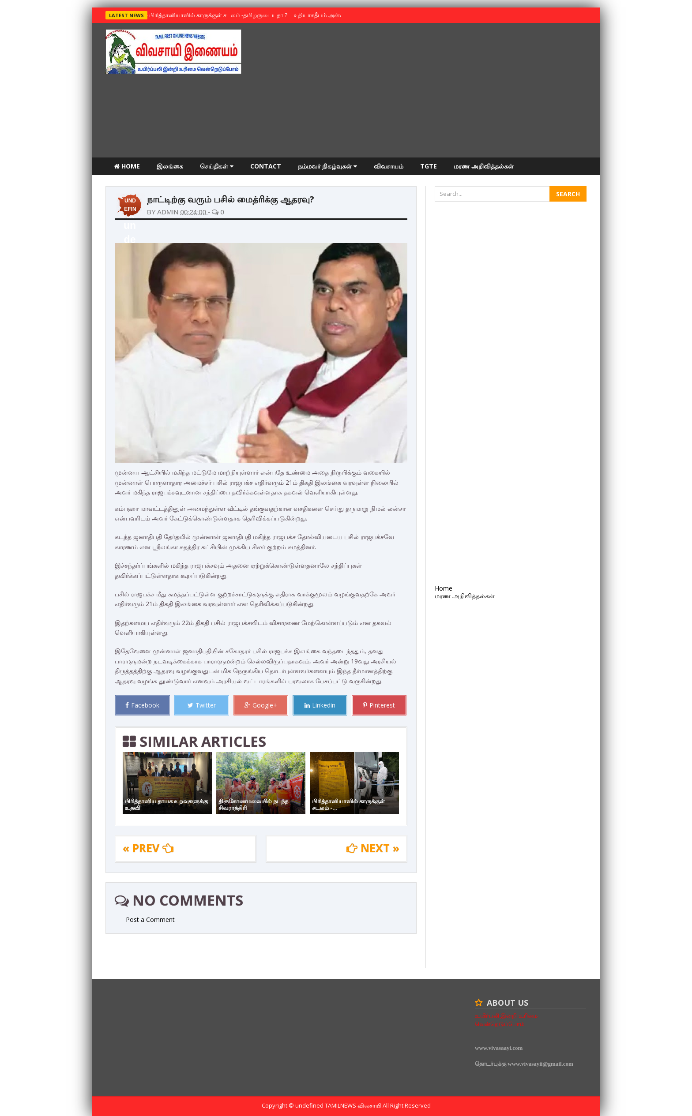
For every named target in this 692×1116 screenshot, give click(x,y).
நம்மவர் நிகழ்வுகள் (327, 166)
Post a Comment (150, 919)
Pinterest (379, 705)
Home (127, 166)
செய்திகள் (216, 166)
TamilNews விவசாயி (354, 1105)
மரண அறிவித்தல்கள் (484, 166)
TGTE (428, 166)
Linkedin (320, 705)
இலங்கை (170, 166)
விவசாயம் (388, 166)
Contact (265, 166)
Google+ (260, 705)
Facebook (142, 705)
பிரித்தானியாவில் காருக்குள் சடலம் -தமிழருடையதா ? (216, 15)
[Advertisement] (426, 91)
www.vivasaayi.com (499, 1048)
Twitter (202, 705)
